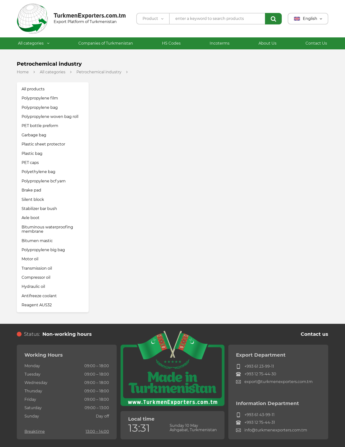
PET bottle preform (40, 125)
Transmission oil (37, 268)
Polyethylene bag (38, 171)
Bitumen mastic (37, 240)
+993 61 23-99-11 (255, 366)
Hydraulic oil (33, 286)
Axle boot (31, 217)
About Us (267, 43)
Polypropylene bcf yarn (44, 181)
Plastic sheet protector (43, 144)
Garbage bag (34, 135)
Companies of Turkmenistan (105, 43)
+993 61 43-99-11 (255, 414)
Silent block (33, 199)
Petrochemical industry (98, 72)
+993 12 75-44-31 (255, 422)
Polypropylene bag (40, 107)
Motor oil (30, 259)
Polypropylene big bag (43, 250)
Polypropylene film (40, 98)
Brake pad (31, 190)
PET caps (30, 162)
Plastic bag (32, 153)
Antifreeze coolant (39, 296)
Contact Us (316, 43)
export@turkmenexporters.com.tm (274, 381)
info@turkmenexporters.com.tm (271, 430)
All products (33, 89)
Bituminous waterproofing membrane (47, 229)
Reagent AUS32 (37, 305)
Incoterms (220, 43)
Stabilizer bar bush (39, 208)
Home (23, 72)
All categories (33, 43)
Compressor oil (36, 277)
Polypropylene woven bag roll (50, 116)
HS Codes (171, 43)
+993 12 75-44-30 (256, 374)
